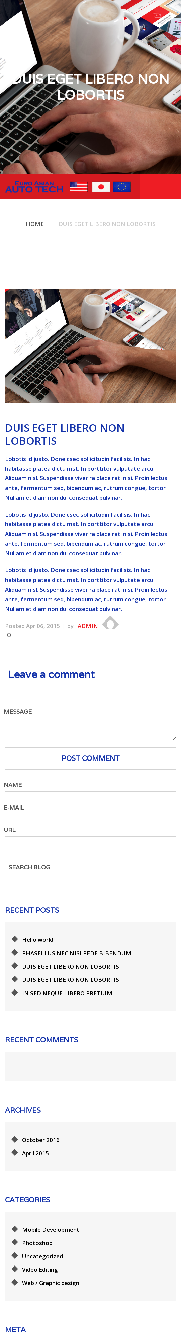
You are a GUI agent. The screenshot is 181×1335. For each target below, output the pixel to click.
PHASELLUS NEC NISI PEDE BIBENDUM (76, 935)
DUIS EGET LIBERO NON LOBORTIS (70, 949)
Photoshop (37, 1196)
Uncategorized (42, 1209)
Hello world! (38, 922)
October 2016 (41, 1103)
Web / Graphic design (50, 1236)
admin (88, 626)
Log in (30, 1302)
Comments (43, 1329)
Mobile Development (50, 1182)
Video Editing (40, 1222)
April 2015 (35, 1116)
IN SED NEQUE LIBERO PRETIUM (67, 976)
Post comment (91, 758)
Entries (37, 1316)
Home (35, 224)
